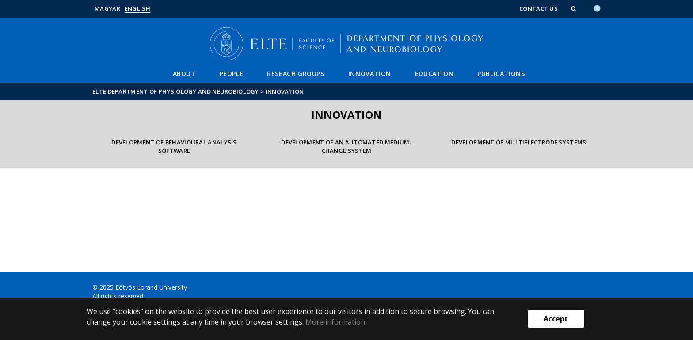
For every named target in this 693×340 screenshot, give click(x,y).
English (137, 8)
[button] (574, 8)
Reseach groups (295, 73)
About (184, 73)
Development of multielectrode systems (518, 142)
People (232, 73)
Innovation (369, 73)
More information (335, 322)
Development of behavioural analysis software (174, 146)
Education (434, 73)
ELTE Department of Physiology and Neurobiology (175, 91)
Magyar (107, 8)
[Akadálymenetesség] (597, 7)
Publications (501, 73)
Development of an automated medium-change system (346, 146)
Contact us (538, 8)
